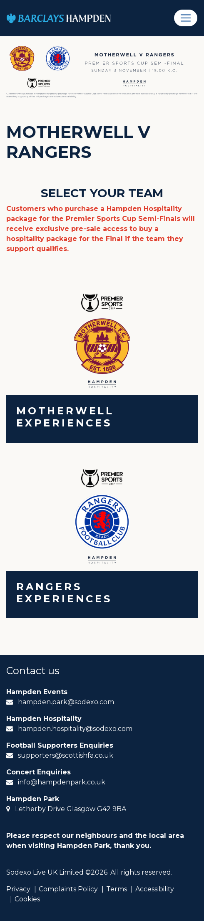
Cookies (27, 899)
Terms (116, 889)
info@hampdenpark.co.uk (61, 782)
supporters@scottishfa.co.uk (65, 755)
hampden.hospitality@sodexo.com (75, 729)
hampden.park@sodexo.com (66, 702)
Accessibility (154, 889)
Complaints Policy (68, 889)
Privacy (18, 889)
